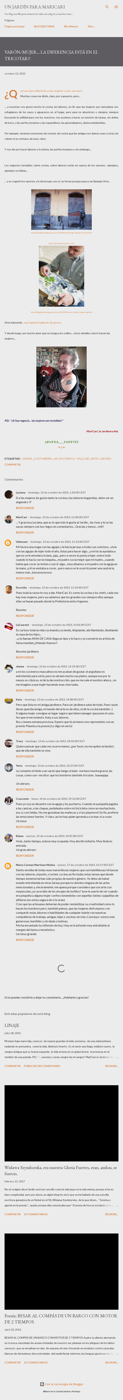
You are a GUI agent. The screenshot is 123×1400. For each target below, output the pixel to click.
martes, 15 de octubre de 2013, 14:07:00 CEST (54, 836)
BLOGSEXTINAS (44, 26)
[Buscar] (107, 7)
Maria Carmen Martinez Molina (35, 864)
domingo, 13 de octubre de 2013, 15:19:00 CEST (56, 666)
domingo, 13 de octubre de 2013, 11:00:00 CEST (59, 517)
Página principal (14, 26)
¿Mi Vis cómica (63, 458)
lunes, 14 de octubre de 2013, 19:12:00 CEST (59, 798)
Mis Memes (71, 26)
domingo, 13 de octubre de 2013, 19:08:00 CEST (54, 699)
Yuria (19, 765)
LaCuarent (22, 624)
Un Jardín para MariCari (35, 7)
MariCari (21, 517)
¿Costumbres (42, 458)
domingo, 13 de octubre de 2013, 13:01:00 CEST (61, 624)
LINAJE (12, 1025)
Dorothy (21, 587)
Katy (19, 699)
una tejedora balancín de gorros (42, 322)
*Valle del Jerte (87, 458)
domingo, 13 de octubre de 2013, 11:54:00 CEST (59, 587)
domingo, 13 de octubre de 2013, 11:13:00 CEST (60, 541)
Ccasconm (22, 798)
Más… (91, 26)
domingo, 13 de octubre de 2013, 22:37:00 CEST (54, 765)
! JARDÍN (26, 458)
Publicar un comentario (42, 1066)
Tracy (19, 741)
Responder (25, 508)
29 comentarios (35, 1214)
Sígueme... (111, 1066)
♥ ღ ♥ (61, 447)
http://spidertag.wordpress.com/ (61, 243)
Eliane (19, 836)
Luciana (20, 492)
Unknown (22, 541)
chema (20, 666)
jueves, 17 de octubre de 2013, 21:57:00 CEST (86, 864)
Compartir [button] (13, 464)
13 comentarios (35, 1362)
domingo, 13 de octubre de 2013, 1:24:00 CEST (57, 492)
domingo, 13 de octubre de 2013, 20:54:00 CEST (55, 741)
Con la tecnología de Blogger (61, 1384)
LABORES (105, 458)
